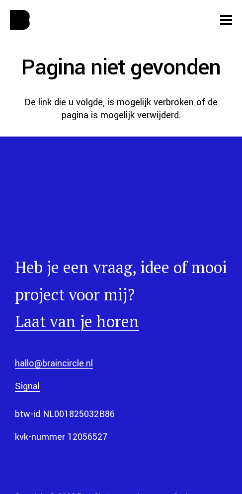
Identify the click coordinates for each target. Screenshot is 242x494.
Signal (27, 386)
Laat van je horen (77, 321)
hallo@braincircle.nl (54, 363)
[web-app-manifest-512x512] (20, 20)
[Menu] (226, 19)
